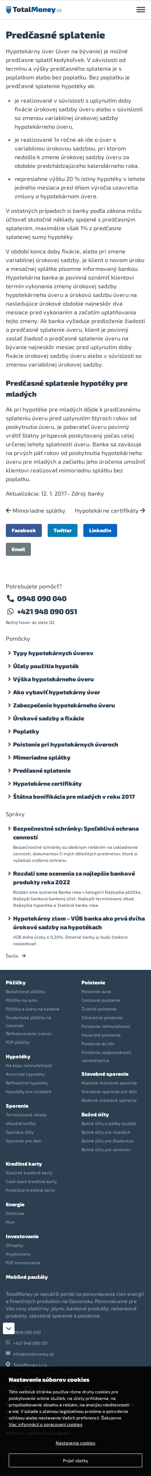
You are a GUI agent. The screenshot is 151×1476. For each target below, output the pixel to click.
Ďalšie (16, 955)
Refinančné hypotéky (27, 1082)
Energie (15, 1204)
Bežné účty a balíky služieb (109, 1123)
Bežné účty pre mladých (106, 1131)
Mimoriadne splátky (35, 510)
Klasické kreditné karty (29, 1172)
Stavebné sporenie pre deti (109, 1091)
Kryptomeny (18, 1253)
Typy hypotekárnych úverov (53, 652)
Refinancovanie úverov (29, 1033)
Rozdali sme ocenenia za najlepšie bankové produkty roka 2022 (74, 877)
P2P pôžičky (17, 1042)
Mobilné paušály (27, 1277)
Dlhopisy (14, 1245)
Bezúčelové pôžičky (25, 991)
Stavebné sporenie (105, 1074)
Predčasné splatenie (42, 770)
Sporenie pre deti (23, 1140)
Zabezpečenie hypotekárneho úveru (64, 705)
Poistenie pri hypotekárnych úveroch (65, 744)
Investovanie (22, 1236)
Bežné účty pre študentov (108, 1140)
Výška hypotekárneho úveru (53, 678)
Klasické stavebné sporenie (109, 1082)
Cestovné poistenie (101, 999)
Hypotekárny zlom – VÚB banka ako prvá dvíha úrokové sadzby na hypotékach (79, 922)
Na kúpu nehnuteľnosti (29, 1065)
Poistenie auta (96, 991)
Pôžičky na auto (21, 999)
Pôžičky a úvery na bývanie (33, 1008)
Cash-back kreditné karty (31, 1181)
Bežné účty (95, 1114)
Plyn (10, 1221)
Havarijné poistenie (101, 1034)
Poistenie (93, 982)
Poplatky (26, 731)
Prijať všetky (75, 1460)
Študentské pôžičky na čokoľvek (28, 1021)
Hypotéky (18, 1056)
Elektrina (15, 1213)
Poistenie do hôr (98, 1043)
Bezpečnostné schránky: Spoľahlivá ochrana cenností (76, 832)
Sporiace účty (19, 1131)
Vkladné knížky (21, 1123)
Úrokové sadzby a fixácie (48, 718)
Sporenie (17, 1106)
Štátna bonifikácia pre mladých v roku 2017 (74, 796)
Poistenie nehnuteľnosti (106, 1026)
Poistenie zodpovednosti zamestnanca (106, 1056)
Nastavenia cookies (75, 1442)
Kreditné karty (24, 1164)
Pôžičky (15, 982)
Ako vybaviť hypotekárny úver (56, 692)
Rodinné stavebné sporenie (109, 1100)
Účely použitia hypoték (46, 665)
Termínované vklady (26, 1114)
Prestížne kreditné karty (30, 1189)
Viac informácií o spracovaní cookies (45, 1424)
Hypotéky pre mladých (28, 1091)
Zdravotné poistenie (102, 1017)
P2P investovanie (23, 1262)
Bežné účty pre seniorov (106, 1149)
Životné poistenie (99, 1008)
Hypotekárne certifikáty (110, 510)
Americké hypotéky (25, 1073)
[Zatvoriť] (9, 1328)
